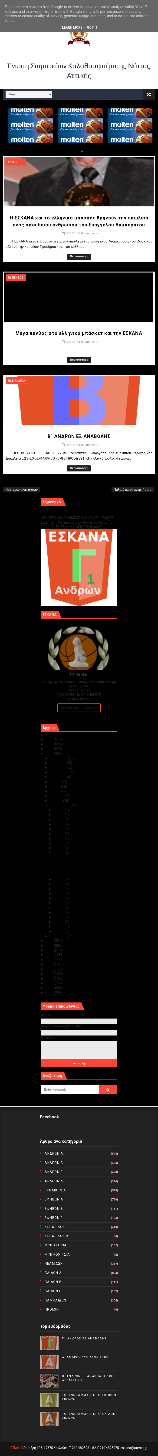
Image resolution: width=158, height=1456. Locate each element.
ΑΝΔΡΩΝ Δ (54, 1181)
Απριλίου (56, 796)
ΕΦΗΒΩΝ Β (54, 1209)
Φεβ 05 (59, 917)
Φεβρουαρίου (59, 805)
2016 (50, 964)
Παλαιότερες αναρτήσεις (132, 489)
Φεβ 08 (59, 903)
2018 (50, 955)
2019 (50, 950)
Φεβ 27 (59, 815)
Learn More (72, 27)
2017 (50, 960)
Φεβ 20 (59, 838)
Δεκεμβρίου (58, 758)
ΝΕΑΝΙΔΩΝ (54, 1263)
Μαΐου (54, 791)
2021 (50, 940)
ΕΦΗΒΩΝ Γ (54, 1218)
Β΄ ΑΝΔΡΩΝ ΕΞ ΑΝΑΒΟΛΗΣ (79, 436)
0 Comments (89, 233)
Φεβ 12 (59, 889)
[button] (78, 151)
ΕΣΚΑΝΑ (16, 1448)
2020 (50, 945)
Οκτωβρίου (58, 767)
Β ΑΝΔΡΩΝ (19, 380)
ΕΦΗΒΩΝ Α (54, 1199)
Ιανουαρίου (58, 936)
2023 (50, 748)
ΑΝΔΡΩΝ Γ (54, 1172)
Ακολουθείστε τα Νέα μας (79, 708)
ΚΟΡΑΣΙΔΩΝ (55, 1227)
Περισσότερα (79, 256)
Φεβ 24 (59, 824)
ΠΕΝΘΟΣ (17, 162)
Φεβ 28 (59, 810)
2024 (50, 744)
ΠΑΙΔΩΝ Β (53, 1282)
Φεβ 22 (59, 829)
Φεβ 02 (59, 931)
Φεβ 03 (59, 926)
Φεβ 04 (59, 922)
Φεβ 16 (59, 848)
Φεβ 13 (59, 884)
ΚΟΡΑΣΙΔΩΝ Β (57, 1236)
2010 (50, 993)
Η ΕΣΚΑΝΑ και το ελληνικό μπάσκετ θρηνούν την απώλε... (79, 859)
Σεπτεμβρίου (59, 772)
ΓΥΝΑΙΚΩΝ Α (55, 1190)
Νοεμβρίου (57, 763)
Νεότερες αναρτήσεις (22, 489)
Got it (92, 27)
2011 (50, 988)
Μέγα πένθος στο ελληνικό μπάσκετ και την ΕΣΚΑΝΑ (79, 333)
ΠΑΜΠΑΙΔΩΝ (55, 1300)
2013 (50, 978)
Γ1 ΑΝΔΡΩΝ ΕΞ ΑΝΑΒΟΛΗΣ (64, 513)
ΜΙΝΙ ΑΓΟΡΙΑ (56, 1245)
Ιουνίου (55, 786)
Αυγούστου (58, 777)
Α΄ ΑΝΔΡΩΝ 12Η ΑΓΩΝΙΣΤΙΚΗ (86, 1357)
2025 (50, 739)
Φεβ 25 (59, 819)
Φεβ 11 (59, 893)
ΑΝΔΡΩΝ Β (54, 1163)
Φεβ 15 (59, 852)
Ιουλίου (55, 781)
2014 (50, 973)
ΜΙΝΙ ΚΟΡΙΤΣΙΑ (57, 1254)
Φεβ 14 (59, 879)
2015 (50, 969)
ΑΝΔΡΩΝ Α (54, 1153)
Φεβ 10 (59, 898)
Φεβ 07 (59, 907)
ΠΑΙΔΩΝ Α (53, 1273)
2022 (50, 753)
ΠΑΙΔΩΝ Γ (53, 1291)
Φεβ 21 (59, 834)
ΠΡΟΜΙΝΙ (52, 1309)
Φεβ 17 (59, 843)
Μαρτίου (56, 800)
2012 (50, 983)
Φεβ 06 (59, 912)
